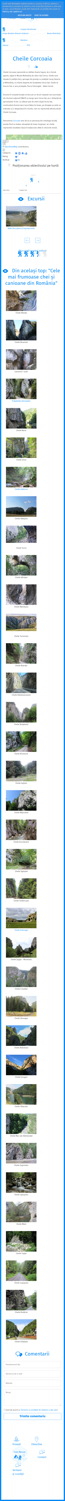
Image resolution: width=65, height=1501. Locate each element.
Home (3, 29)
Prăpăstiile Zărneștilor (21, 437)
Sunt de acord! (41, 15)
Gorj (28, 45)
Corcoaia (16, 120)
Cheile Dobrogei (21, 966)
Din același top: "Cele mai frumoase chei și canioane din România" (32, 313)
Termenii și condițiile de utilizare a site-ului (39, 1446)
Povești (16, 1481)
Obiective (36, 1481)
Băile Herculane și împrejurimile (21, 264)
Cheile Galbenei (21, 525)
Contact (42, 1493)
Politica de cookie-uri (12, 11)
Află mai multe (24, 15)
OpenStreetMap (11, 183)
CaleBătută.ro (19, 1491)
